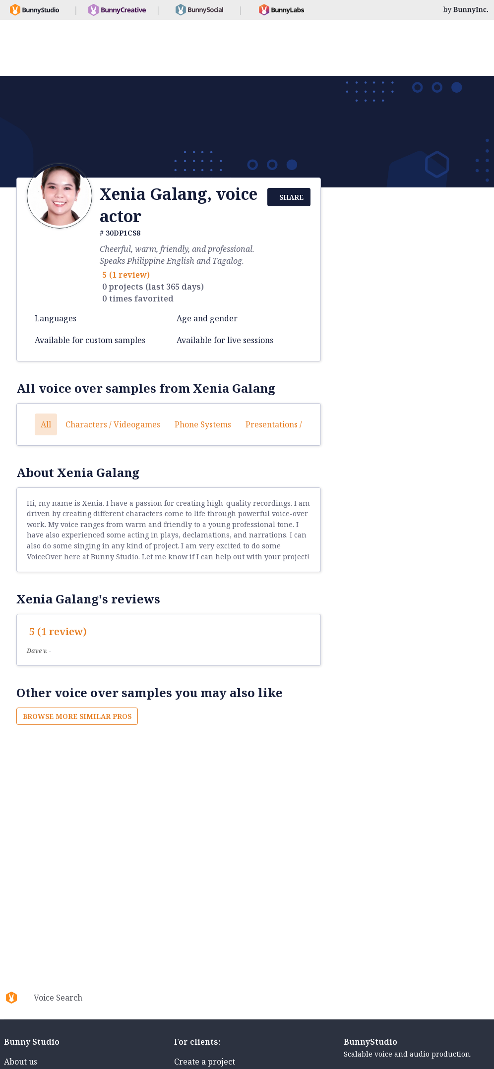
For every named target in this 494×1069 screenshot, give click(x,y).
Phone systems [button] (203, 424)
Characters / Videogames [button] (112, 424)
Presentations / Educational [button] (297, 424)
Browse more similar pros (77, 716)
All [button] (46, 424)
